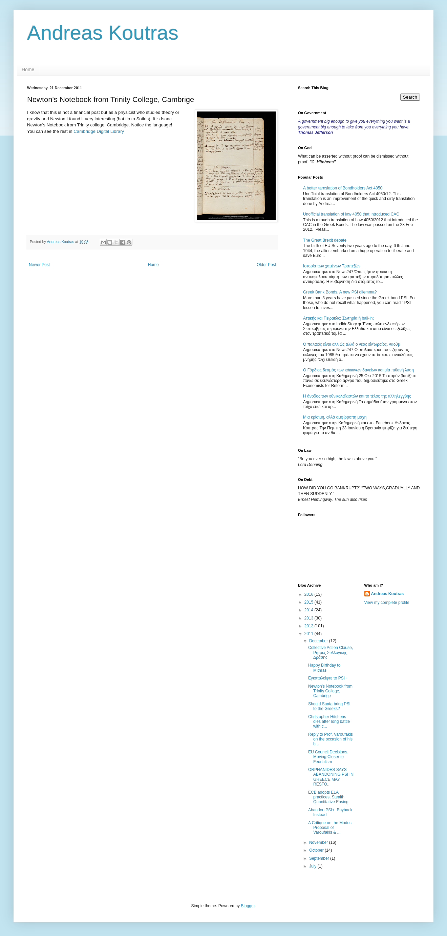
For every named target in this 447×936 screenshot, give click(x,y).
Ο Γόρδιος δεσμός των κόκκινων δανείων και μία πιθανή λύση (358, 370)
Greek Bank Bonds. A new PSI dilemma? (340, 292)
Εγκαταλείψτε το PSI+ (327, 678)
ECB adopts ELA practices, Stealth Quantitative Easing (328, 797)
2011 (309, 633)
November (319, 842)
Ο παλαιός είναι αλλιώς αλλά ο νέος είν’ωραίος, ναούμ (351, 344)
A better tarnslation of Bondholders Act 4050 (342, 188)
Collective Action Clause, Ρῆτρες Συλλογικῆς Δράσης (330, 652)
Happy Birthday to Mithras (324, 667)
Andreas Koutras (102, 32)
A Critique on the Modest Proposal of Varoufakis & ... (330, 827)
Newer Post (39, 264)
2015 (309, 602)
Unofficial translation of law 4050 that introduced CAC (351, 214)
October (317, 850)
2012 (309, 626)
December (319, 640)
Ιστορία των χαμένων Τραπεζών (331, 266)
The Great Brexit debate (324, 240)
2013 (309, 618)
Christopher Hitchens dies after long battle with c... (329, 721)
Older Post (266, 264)
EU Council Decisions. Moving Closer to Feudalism (328, 757)
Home (28, 69)
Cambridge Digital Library (98, 131)
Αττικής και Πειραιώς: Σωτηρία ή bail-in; (338, 318)
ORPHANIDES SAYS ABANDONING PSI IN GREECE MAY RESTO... (331, 777)
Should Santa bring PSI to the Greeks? (329, 706)
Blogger (248, 905)
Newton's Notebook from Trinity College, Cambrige (330, 691)
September (319, 858)
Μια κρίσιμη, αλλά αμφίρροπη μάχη (334, 417)
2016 (309, 594)
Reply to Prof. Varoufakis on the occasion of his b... (330, 739)
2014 (309, 610)
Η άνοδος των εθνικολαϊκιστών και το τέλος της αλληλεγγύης (357, 396)
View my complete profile (386, 602)
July (313, 866)
